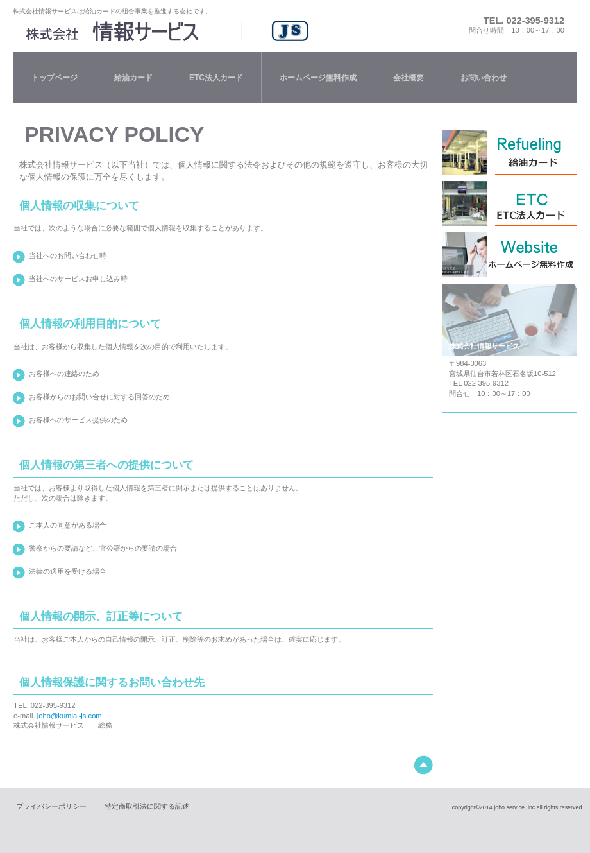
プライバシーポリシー (51, 806)
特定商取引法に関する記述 (147, 806)
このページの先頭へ (423, 765)
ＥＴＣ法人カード (509, 203)
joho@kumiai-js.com (69, 715)
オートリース (509, 254)
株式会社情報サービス (182, 31)
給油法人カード (509, 152)
